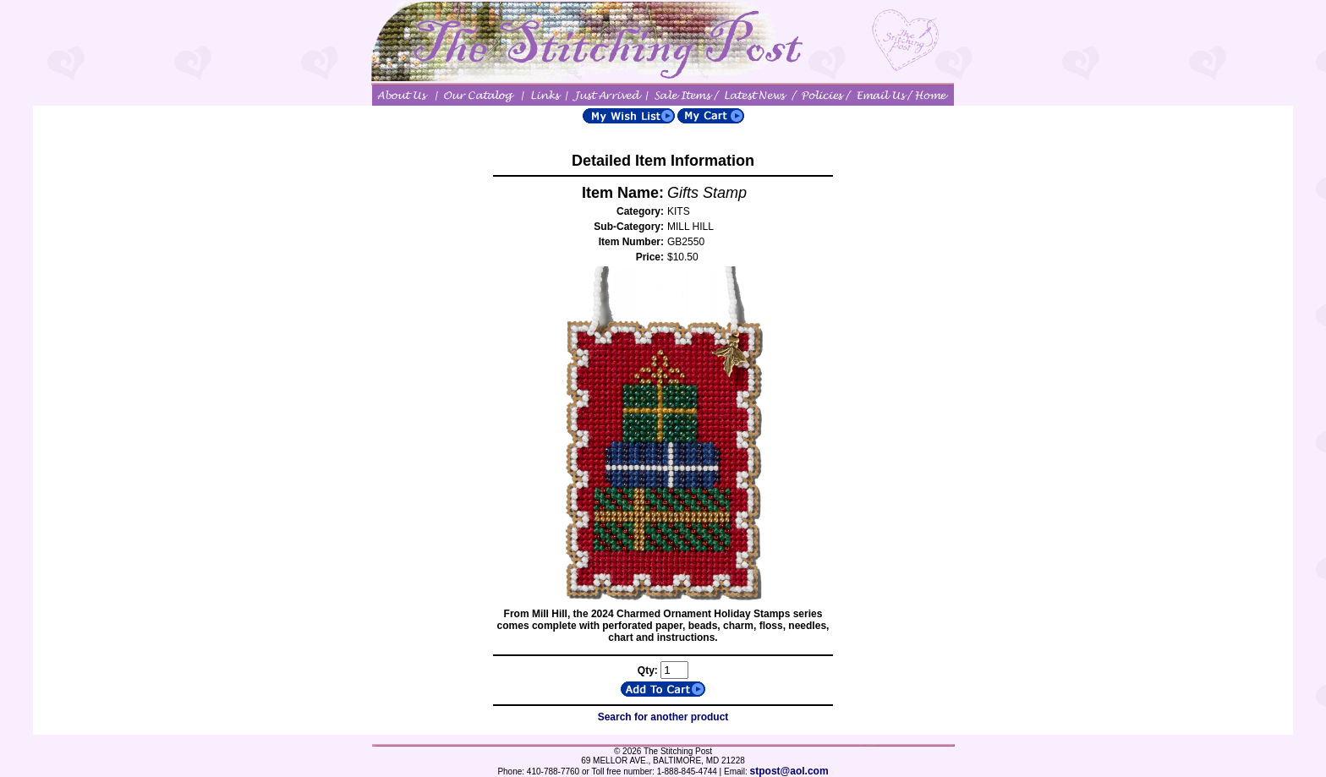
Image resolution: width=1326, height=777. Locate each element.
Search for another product (663, 717)
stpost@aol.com (789, 771)
